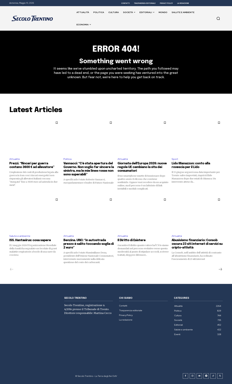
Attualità (14, 159)
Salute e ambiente (19, 236)
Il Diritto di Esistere (132, 240)
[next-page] (220, 269)
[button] (218, 18)
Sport (175, 159)
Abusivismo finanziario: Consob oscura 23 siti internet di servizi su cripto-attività (197, 244)
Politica (67, 159)
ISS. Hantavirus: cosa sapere (30, 240)
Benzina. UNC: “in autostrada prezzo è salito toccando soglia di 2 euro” (88, 244)
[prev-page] (11, 269)
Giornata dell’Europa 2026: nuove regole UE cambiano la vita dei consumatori (142, 167)
